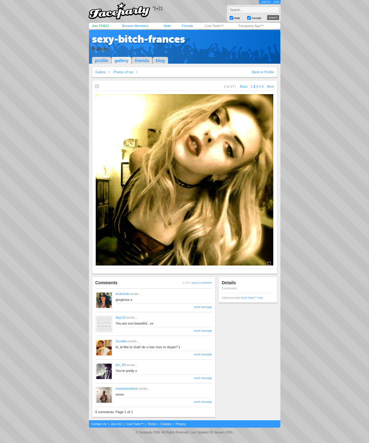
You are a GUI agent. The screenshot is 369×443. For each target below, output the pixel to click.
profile (101, 60)
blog (160, 60)
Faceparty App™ (251, 26)
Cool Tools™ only (252, 297)
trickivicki (122, 294)
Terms (152, 424)
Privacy (180, 424)
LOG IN (265, 2)
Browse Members (135, 26)
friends (142, 60)
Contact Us (98, 424)
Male (167, 26)
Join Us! (116, 424)
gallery (121, 60)
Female (187, 26)
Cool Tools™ (214, 26)
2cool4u (122, 341)
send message (203, 307)
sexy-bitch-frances (138, 39)
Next (270, 86)
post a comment (202, 282)
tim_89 (121, 365)
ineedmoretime (127, 388)
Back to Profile (263, 72)
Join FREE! (100, 26)
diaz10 (121, 317)
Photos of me (123, 72)
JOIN (276, 2)
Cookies (165, 424)
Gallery (100, 72)
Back (243, 86)
